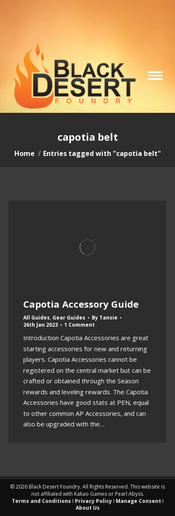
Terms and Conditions (41, 501)
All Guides (36, 317)
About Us (88, 507)
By (105, 317)
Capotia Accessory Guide (81, 304)
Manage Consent (138, 501)
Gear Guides (68, 317)
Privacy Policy (93, 501)
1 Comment (79, 325)
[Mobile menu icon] (155, 75)
